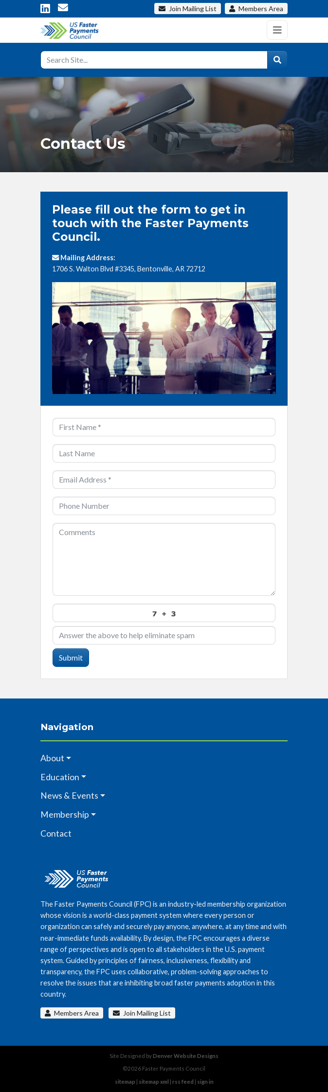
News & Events (69, 795)
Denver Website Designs (186, 1056)
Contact (56, 833)
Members (256, 8)
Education (59, 777)
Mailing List (188, 8)
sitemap (125, 1081)
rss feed (183, 1081)
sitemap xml (154, 1081)
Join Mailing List (142, 1013)
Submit (71, 657)
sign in (205, 1081)
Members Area (72, 1013)
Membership (64, 814)
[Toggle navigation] (277, 30)
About (52, 758)
